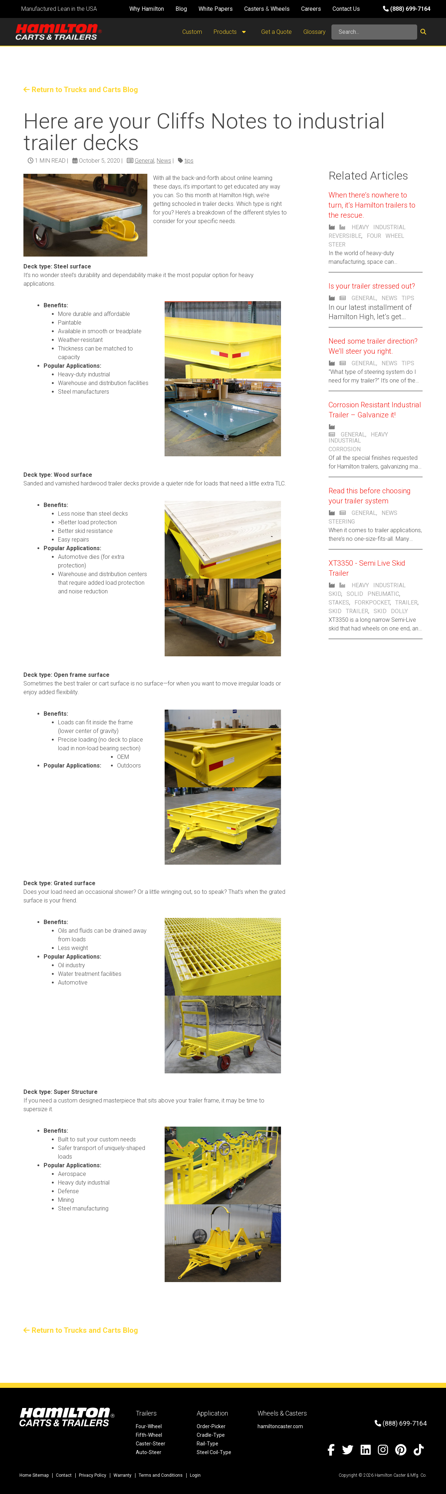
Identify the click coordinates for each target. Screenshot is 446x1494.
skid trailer (348, 611)
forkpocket (372, 602)
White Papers (216, 8)
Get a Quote (276, 31)
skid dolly (391, 611)
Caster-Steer (150, 1444)
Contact (64, 1475)
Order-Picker (211, 1426)
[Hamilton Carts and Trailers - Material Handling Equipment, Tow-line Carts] (58, 32)
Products (232, 32)
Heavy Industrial (379, 227)
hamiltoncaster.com (280, 1426)
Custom (192, 31)
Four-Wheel (149, 1426)
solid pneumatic (373, 593)
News (164, 160)
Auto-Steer (148, 1452)
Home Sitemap (34, 1475)
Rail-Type (207, 1444)
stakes (339, 602)
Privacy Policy (92, 1475)
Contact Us (346, 8)
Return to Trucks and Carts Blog (80, 89)
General (144, 160)
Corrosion (345, 449)
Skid (335, 593)
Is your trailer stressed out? (372, 286)
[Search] (374, 32)
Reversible (345, 235)
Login (195, 1475)
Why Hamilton (146, 8)
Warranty (122, 1475)
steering (342, 521)
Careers (311, 8)
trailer (406, 602)
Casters (254, 8)
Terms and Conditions (161, 1475)
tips (188, 160)
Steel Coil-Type (214, 1452)
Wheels (280, 8)
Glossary (314, 31)
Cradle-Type (211, 1435)
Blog (181, 8)
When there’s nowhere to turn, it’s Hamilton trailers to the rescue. (372, 205)
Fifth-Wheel (149, 1435)
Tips (408, 298)
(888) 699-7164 (407, 8)
